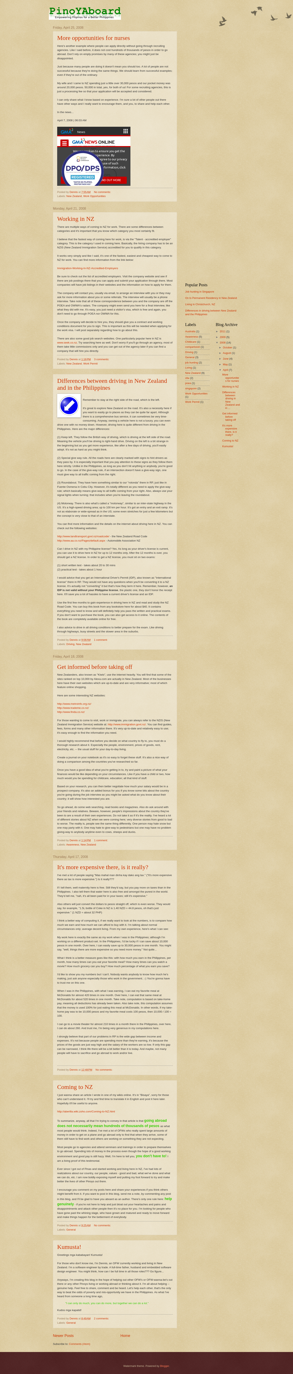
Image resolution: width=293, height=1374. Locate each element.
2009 (223, 337)
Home (125, 1336)
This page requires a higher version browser (93, 156)
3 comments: (102, 359)
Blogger (164, 1365)
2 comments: (102, 1318)
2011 (223, 331)
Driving (70, 644)
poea (188, 383)
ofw (187, 378)
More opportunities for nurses (93, 37)
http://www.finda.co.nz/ (71, 711)
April (226, 369)
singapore (191, 388)
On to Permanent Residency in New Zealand (211, 297)
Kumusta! (69, 1246)
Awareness (72, 844)
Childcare (190, 341)
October (228, 347)
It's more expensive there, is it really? (102, 867)
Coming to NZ (75, 1086)
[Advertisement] (212, 87)
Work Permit (90, 363)
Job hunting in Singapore (199, 291)
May (225, 364)
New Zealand (74, 196)
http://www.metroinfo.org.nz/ (74, 703)
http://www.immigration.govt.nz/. (127, 724)
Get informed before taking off (94, 666)
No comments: (103, 192)
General (71, 1229)
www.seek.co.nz (67, 342)
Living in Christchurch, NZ (200, 304)
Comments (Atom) (79, 1343)
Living (188, 367)
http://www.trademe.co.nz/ (73, 707)
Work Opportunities (94, 196)
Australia (190, 331)
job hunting (191, 362)
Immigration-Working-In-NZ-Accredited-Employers (87, 268)
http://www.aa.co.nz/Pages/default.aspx (81, 540)
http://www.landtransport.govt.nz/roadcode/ (83, 536)
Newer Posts (63, 1336)
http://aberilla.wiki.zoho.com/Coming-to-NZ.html (86, 1111)
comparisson (192, 346)
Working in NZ (75, 218)
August (227, 353)
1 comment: (101, 639)
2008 (223, 342)
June (226, 358)
